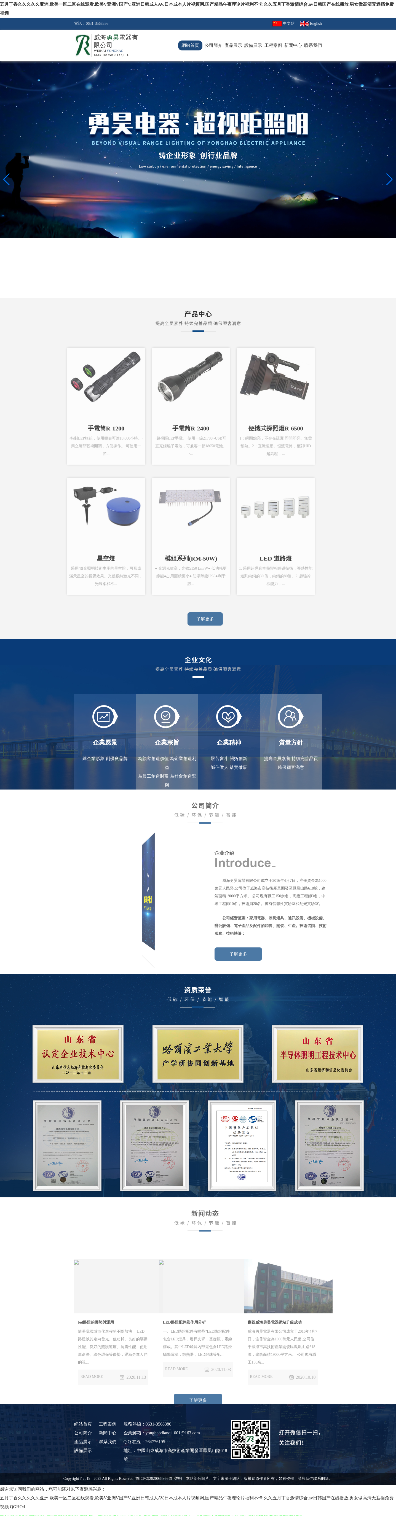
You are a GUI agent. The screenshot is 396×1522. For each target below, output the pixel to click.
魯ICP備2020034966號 (154, 1479)
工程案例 (273, 45)
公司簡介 (213, 45)
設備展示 (253, 45)
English (316, 23)
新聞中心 (293, 45)
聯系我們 (313, 45)
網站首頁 (190, 45)
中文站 (289, 23)
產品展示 (233, 45)
